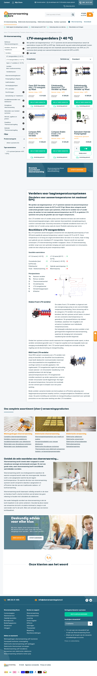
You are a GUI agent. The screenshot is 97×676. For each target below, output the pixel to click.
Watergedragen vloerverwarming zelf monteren (21, 639)
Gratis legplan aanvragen (79, 614)
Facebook (86, 600)
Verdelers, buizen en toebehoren (15, 439)
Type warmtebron (10, 147)
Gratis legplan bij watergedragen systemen (17, 27)
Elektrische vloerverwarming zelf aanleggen (19, 644)
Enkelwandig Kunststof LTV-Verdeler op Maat (59, 87)
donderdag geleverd (37, 106)
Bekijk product (82, 153)
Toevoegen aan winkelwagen (85, 148)
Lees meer (33, 53)
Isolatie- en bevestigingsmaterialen (47, 451)
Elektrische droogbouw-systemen (47, 446)
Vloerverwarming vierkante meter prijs (17, 654)
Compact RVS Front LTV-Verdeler (35, 134)
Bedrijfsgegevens (10, 623)
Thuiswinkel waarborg (45, 672)
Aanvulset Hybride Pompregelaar (82, 133)
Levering (30, 618)
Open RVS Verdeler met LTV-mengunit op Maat (37, 87)
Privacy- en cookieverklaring (72, 641)
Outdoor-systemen (60, 22)
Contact (7, 2)
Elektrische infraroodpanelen (76, 441)
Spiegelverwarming (73, 446)
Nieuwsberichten (33, 616)
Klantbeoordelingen (34, 633)
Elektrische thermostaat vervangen (16, 646)
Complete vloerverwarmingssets (15, 436)
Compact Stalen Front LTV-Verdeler (58, 134)
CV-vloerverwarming (10, 22)
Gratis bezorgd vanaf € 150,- (38, 27)
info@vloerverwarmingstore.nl (50, 600)
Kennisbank (87, 22)
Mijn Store (18, 2)
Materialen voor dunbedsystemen (16, 446)
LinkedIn (90, 600)
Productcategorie (10, 139)
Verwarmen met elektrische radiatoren (17, 651)
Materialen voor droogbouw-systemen (17, 444)
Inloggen (7, 628)
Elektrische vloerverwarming (27, 22)
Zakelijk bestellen (10, 618)
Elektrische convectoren (74, 439)
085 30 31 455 (13, 600)
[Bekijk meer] (23, 43)
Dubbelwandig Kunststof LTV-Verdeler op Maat (82, 87)
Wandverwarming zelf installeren (15, 649)
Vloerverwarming (76, 22)
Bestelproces (8, 620)
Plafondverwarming (73, 444)
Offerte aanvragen (77, 169)
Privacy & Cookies (45, 665)
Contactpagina (9, 613)
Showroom (8, 625)
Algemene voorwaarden (32, 665)
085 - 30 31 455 (87, 2)
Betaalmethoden (23, 672)
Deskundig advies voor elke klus (58, 27)
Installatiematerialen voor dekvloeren (17, 441)
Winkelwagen (90, 14)
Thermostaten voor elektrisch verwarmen (50, 449)
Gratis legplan (31, 620)
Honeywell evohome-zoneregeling (16, 641)
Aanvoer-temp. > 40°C (35, 92)
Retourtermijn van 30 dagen (76, 27)
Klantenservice (9, 616)
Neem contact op (18, 538)
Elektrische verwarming (45, 22)
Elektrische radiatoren (74, 436)
